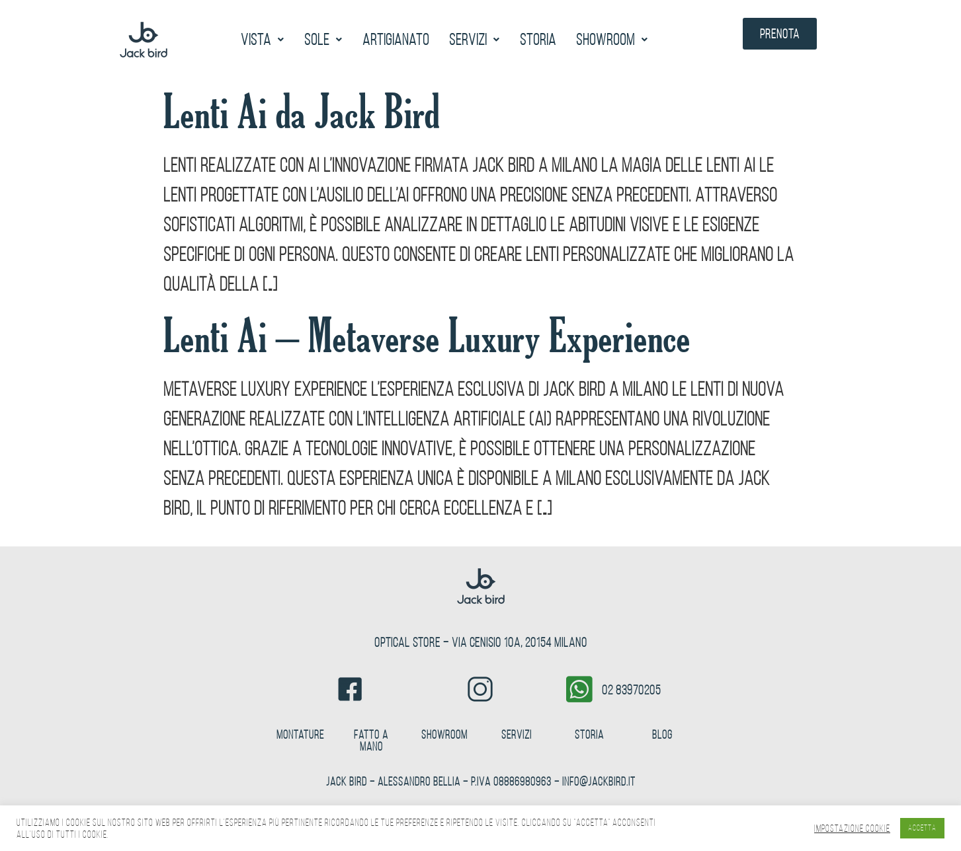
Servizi (474, 39)
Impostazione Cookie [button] (852, 828)
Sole (323, 39)
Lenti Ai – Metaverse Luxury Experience (426, 336)
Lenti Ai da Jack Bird (301, 112)
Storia (538, 39)
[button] (262, 39)
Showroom (612, 39)
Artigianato (395, 39)
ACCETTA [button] (922, 827)
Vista (262, 39)
